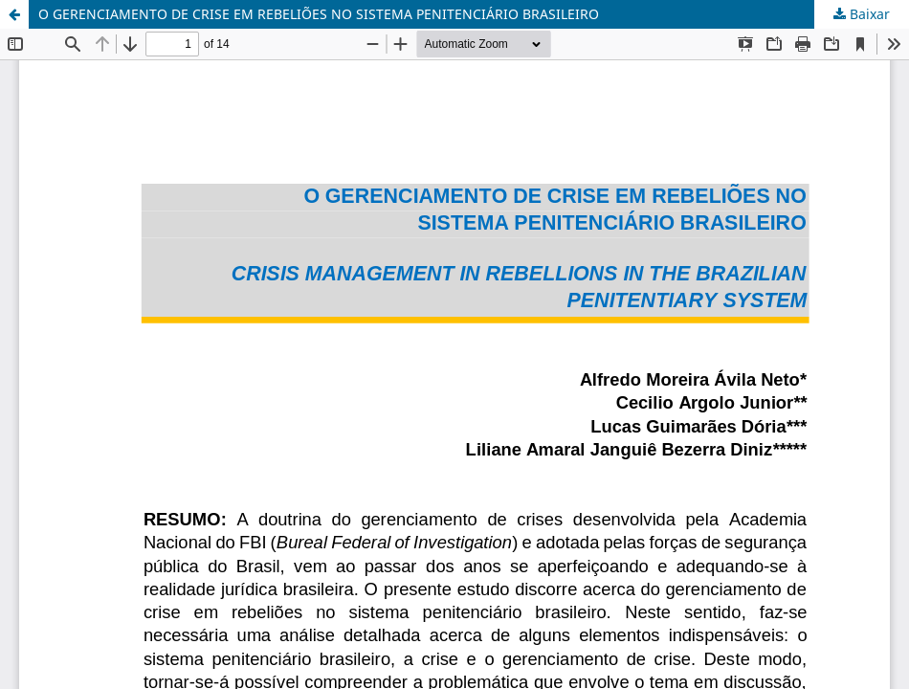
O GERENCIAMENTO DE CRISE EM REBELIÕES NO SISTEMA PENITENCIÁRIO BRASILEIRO (318, 14)
